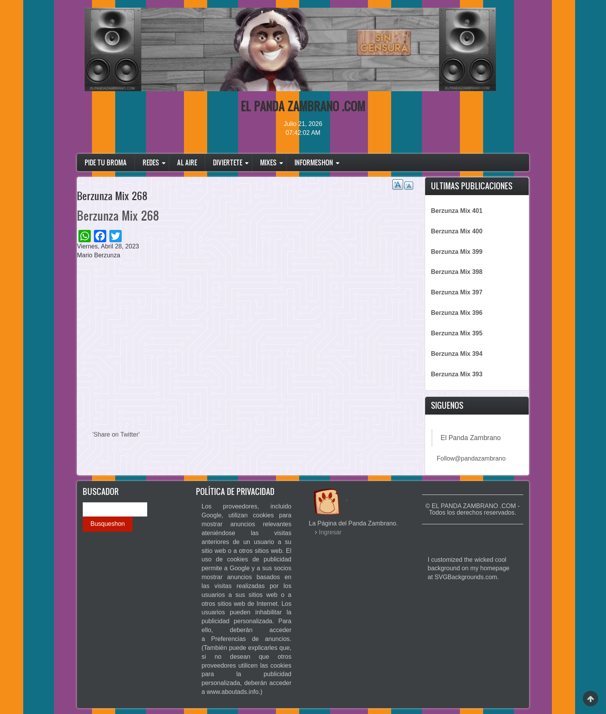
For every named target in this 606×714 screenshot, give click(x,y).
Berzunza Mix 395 (456, 333)
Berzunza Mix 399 (456, 251)
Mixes (268, 162)
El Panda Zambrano (471, 438)
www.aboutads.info (233, 691)
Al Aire (187, 162)
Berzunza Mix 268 (118, 215)
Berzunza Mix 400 (456, 231)
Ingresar (330, 532)
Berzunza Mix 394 (456, 353)
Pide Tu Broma (106, 162)
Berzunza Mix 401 (456, 210)
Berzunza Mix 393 (456, 374)
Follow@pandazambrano (471, 458)
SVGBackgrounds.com (465, 577)
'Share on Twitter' (116, 434)
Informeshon (313, 162)
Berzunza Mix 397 (456, 292)
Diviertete (227, 162)
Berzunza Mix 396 (456, 312)
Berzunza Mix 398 (456, 272)
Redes (151, 162)
